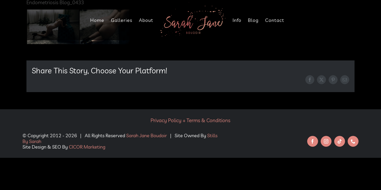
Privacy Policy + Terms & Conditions (190, 120)
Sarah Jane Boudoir (146, 135)
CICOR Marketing (87, 147)
